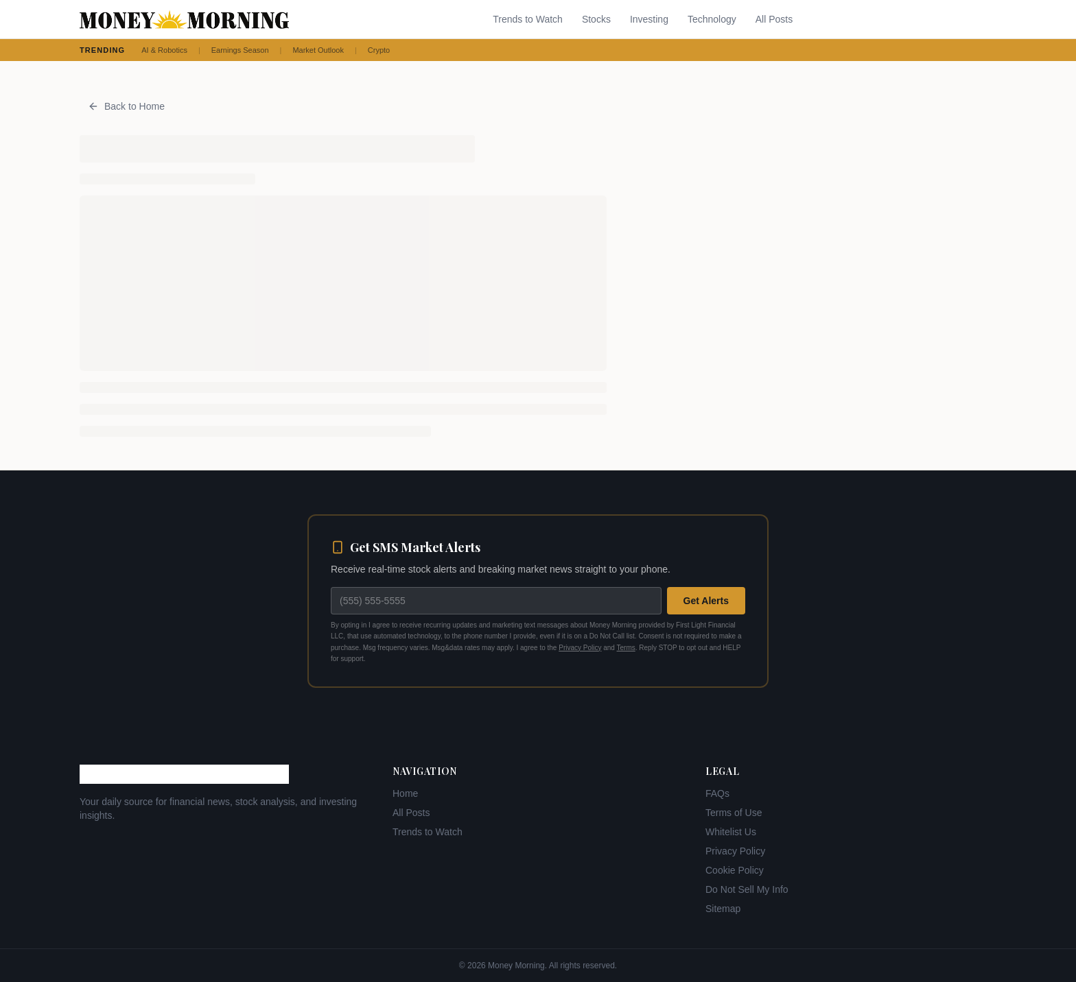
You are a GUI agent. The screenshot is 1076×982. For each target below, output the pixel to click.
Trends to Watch (528, 19)
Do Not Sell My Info (746, 889)
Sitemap (722, 908)
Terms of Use (733, 812)
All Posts (774, 19)
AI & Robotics (164, 50)
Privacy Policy (580, 647)
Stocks (596, 19)
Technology (712, 19)
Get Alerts (706, 600)
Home (405, 793)
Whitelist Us (730, 831)
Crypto (379, 50)
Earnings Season (240, 50)
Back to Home (126, 106)
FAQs (717, 793)
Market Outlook (318, 50)
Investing (649, 19)
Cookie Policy (734, 870)
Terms (626, 647)
